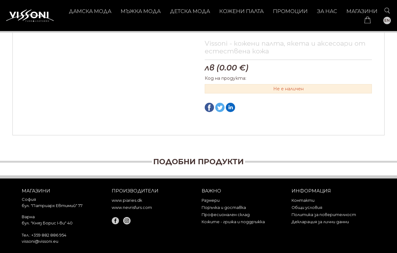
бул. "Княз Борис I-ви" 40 (47, 222)
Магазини (361, 11)
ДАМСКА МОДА (90, 11)
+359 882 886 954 (48, 235)
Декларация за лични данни (320, 221)
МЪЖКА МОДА (141, 11)
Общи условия (307, 207)
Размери (211, 200)
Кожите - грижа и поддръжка (233, 221)
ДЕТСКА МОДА (190, 11)
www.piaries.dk (127, 200)
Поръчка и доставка (224, 207)
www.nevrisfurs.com (132, 207)
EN (387, 20)
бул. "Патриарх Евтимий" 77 (52, 205)
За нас (327, 11)
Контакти (303, 200)
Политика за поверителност (324, 214)
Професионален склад (226, 214)
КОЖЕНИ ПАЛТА (241, 11)
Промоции (290, 11)
